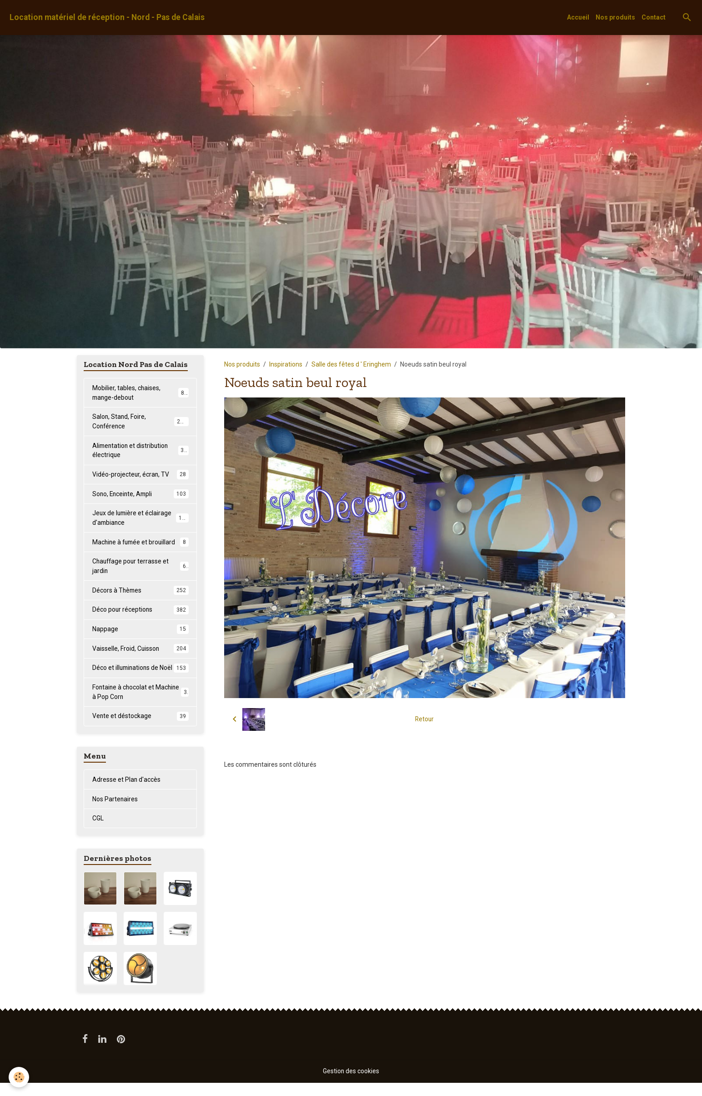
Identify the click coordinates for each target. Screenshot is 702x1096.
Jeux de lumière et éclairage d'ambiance (140, 519)
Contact (654, 17)
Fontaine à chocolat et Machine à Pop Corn (140, 704)
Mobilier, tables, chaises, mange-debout (140, 392)
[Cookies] (19, 1077)
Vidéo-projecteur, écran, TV (140, 475)
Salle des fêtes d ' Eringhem (351, 364)
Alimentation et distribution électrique (140, 450)
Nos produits (615, 17)
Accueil (578, 17)
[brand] (107, 17)
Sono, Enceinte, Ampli (140, 494)
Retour (424, 719)
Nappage (140, 631)
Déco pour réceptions (140, 611)
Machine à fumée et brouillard (140, 543)
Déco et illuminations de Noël (140, 675)
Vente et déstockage (140, 728)
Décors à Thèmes (140, 592)
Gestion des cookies (351, 1084)
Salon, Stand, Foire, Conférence (140, 421)
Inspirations (285, 364)
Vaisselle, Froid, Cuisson (140, 650)
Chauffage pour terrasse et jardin (140, 567)
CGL (98, 831)
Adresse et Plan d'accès (126, 792)
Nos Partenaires (115, 811)
